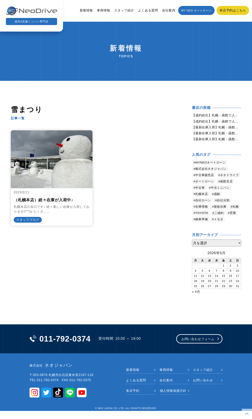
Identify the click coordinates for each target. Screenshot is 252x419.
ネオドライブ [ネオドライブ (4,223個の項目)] (205, 183)
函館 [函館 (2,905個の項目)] (218, 202)
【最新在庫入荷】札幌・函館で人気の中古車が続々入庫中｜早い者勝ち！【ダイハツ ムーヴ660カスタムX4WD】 (216, 141)
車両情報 (103, 10)
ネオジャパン (51, 373)
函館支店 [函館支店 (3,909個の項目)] (228, 189)
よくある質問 (148, 10)
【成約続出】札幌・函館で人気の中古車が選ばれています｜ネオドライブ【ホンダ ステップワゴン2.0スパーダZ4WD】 (216, 115)
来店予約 (132, 398)
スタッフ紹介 (124, 10)
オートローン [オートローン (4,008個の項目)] (205, 189)
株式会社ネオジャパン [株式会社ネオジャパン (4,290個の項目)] (212, 170)
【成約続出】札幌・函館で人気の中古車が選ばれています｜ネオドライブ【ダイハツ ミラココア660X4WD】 (216, 122)
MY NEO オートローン (196, 10)
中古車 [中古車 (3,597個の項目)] (200, 195)
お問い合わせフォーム (195, 347)
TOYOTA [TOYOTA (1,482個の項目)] (215, 221)
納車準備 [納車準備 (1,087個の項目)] (215, 227)
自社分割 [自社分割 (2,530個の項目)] (225, 208)
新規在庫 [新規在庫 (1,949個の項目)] (221, 214)
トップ (16, 87)
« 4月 (196, 299)
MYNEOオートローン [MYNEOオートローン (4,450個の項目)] (211, 164)
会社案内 (168, 10)
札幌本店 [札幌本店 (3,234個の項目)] (202, 202)
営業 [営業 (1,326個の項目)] (198, 227)
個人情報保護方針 (173, 398)
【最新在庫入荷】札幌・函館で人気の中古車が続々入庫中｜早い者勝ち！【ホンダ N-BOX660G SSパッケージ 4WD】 (216, 128)
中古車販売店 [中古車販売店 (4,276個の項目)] (205, 176)
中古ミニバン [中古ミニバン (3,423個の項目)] (222, 195)
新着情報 (86, 10)
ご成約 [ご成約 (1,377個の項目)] (233, 221)
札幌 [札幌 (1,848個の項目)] (198, 221)
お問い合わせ (203, 388)
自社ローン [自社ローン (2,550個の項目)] (203, 208)
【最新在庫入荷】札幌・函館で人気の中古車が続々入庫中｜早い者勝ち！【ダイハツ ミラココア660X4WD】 (216, 134)
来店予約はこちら (233, 10)
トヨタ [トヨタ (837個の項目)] (233, 227)
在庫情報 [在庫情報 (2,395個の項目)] (202, 214)
